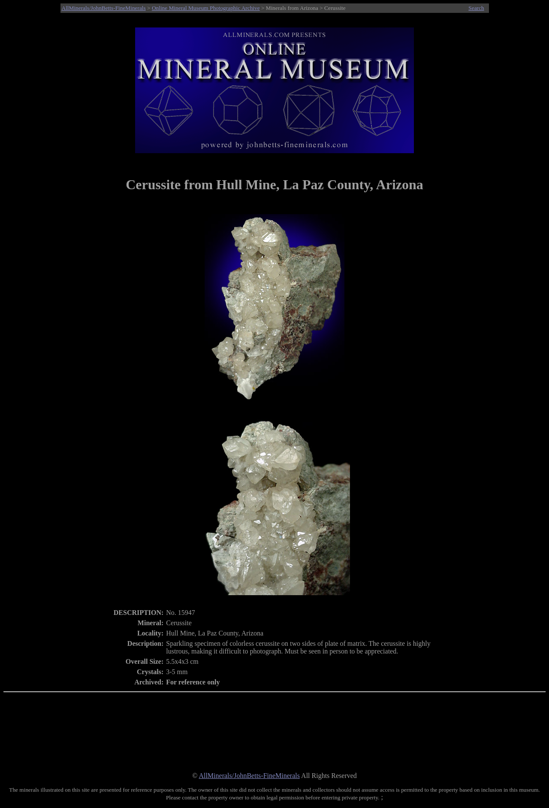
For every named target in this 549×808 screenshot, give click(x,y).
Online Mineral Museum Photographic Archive (206, 8)
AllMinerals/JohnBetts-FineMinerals (104, 8)
